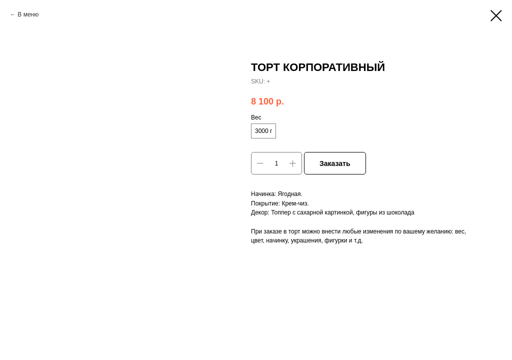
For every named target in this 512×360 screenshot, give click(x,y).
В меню (28, 14)
